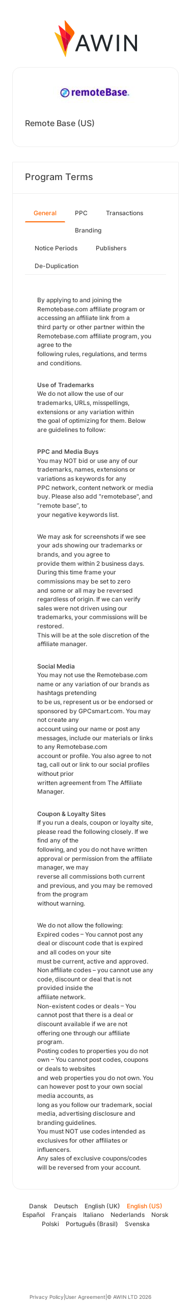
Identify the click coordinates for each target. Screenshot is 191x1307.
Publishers (111, 248)
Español (33, 1214)
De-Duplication (56, 266)
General (45, 213)
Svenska (137, 1224)
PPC (81, 213)
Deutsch (66, 1206)
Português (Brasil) (92, 1224)
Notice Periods (56, 248)
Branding (88, 230)
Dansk (38, 1206)
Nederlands (128, 1214)
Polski (50, 1224)
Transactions (124, 213)
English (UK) (102, 1206)
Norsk (160, 1214)
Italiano (93, 1214)
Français (63, 1214)
